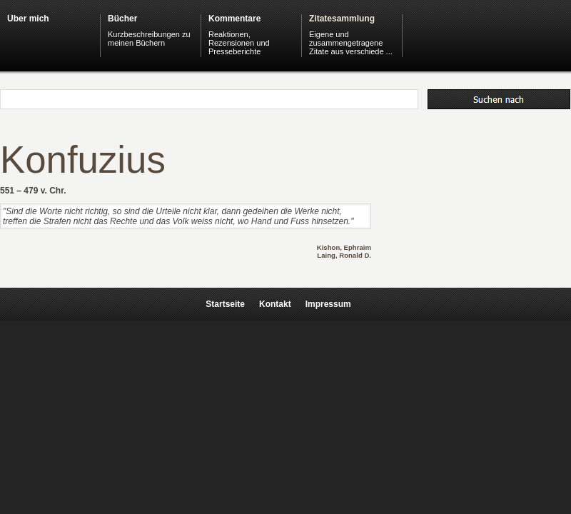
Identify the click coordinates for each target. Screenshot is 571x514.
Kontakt (275, 304)
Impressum (328, 304)
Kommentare (234, 18)
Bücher (122, 18)
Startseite (225, 304)
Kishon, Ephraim (344, 247)
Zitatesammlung (342, 18)
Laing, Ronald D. (344, 255)
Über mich (28, 18)
